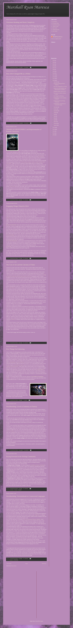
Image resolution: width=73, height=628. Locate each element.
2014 (54, 80)
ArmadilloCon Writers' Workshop (37, 465)
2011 (54, 131)
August (55, 112)
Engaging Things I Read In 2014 (17, 206)
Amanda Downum (55, 29)
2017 (54, 75)
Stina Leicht (54, 28)
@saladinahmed (12, 362)
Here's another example (26, 162)
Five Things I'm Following (15, 349)
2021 (54, 67)
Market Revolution (10, 431)
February (55, 123)
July (55, 114)
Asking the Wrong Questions (12, 366)
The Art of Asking (10, 235)
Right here (37, 515)
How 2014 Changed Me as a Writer (18, 74)
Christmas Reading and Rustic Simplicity (20, 22)
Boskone (13, 319)
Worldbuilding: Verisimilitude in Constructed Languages (25, 496)
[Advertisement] (44, 594)
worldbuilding (15, 559)
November (56, 107)
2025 (54, 60)
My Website (54, 21)
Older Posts (44, 563)
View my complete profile (56, 38)
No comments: (26, 67)
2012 (54, 129)
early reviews (12, 186)
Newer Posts (9, 563)
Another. (33, 162)
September (56, 110)
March (55, 121)
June (55, 116)
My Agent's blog (55, 23)
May (55, 118)
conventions (11, 489)
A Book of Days (55, 26)
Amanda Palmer (11, 287)
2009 (54, 134)
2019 (54, 71)
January (55, 125)
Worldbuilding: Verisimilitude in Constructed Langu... (60, 104)
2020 (54, 69)
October (55, 109)
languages (11, 559)
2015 (54, 78)
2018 (54, 73)
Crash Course (40, 369)
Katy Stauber (54, 31)
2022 (54, 65)
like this (42, 48)
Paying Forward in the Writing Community (21, 456)
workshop (15, 489)
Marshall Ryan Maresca (27, 7)
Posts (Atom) (13, 565)
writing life (19, 489)
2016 (54, 76)
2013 (54, 127)
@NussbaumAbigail (19, 365)
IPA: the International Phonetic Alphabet (32, 519)
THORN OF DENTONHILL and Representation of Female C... (60, 89)
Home (26, 563)
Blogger (41, 621)
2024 (54, 62)
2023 (54, 64)
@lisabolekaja (21, 362)
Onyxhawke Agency (56, 24)
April (55, 119)
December (56, 82)
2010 (54, 133)
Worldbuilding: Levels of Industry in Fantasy (21, 406)
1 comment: (25, 400)
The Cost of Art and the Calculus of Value (20, 265)
